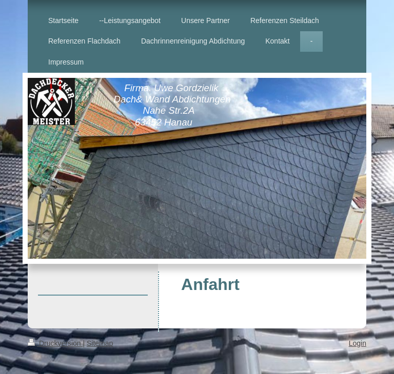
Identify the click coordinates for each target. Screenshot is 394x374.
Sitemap (100, 343)
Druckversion (55, 343)
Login (357, 343)
